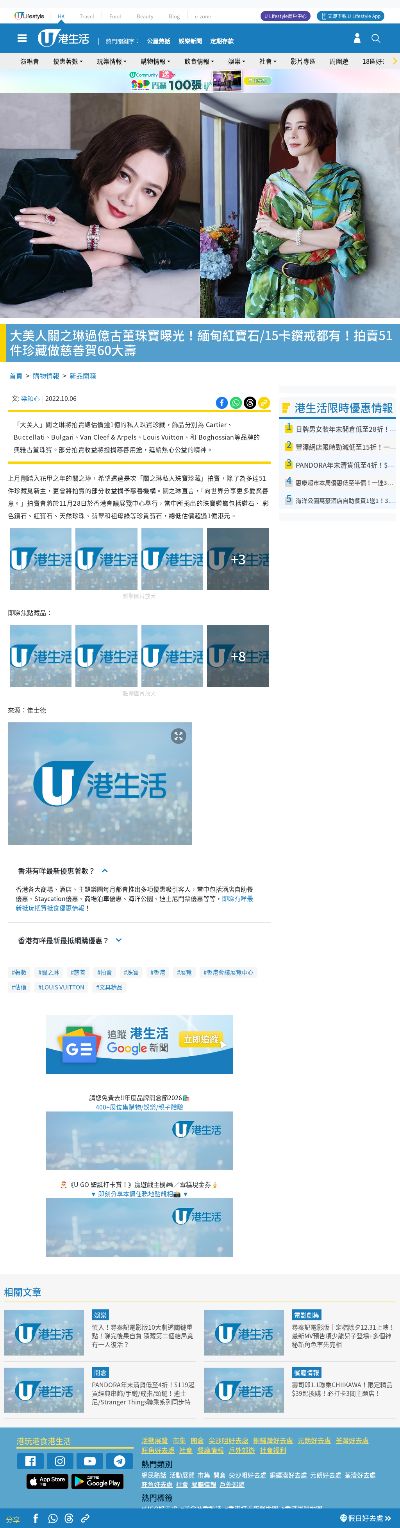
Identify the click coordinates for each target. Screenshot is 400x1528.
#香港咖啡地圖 (301, 1485)
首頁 (16, 353)
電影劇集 (306, 1292)
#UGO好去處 (159, 1485)
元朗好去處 (314, 1417)
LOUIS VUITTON (62, 965)
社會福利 (273, 1428)
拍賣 (106, 950)
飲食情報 (196, 61)
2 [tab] (194, 91)
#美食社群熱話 (200, 1485)
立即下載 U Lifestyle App (354, 16)
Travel (87, 16)
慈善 (80, 950)
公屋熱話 (158, 41)
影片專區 (303, 61)
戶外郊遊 (242, 1428)
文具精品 (111, 965)
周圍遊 (339, 61)
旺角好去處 (158, 1428)
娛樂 (234, 61)
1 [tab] (186, 91)
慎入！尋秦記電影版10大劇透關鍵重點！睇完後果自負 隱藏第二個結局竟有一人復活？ (142, 1313)
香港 (159, 950)
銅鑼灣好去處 (273, 1417)
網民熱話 (153, 1452)
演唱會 (29, 61)
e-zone (203, 16)
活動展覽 (154, 1417)
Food (115, 16)
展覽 (186, 950)
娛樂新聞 (190, 41)
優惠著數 (65, 61)
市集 (179, 1417)
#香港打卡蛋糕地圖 (251, 1485)
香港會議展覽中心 (230, 950)
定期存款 (222, 41)
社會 (265, 61)
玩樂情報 (109, 61)
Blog (174, 16)
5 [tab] (217, 91)
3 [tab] (202, 91)
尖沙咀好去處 (228, 1417)
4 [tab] (210, 91)
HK (61, 16)
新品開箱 (83, 353)
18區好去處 (378, 61)
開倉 (100, 1349)
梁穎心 (30, 375)
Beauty (145, 16)
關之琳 (50, 950)
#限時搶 (215, 1495)
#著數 (351, 1495)
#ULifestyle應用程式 (170, 1495)
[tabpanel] (200, 81)
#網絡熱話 (155, 1504)
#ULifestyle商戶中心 (310, 1495)
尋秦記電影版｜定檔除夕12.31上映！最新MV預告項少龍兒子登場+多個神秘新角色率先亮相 (340, 1313)
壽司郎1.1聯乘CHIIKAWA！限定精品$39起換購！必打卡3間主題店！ (342, 1366)
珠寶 (133, 950)
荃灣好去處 (352, 1417)
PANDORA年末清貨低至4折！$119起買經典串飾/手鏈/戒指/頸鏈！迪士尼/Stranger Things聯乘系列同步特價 (142, 1374)
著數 (21, 950)
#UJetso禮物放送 (253, 1495)
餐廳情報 (306, 1349)
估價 (21, 965)
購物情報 (153, 61)
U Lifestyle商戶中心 (285, 16)
